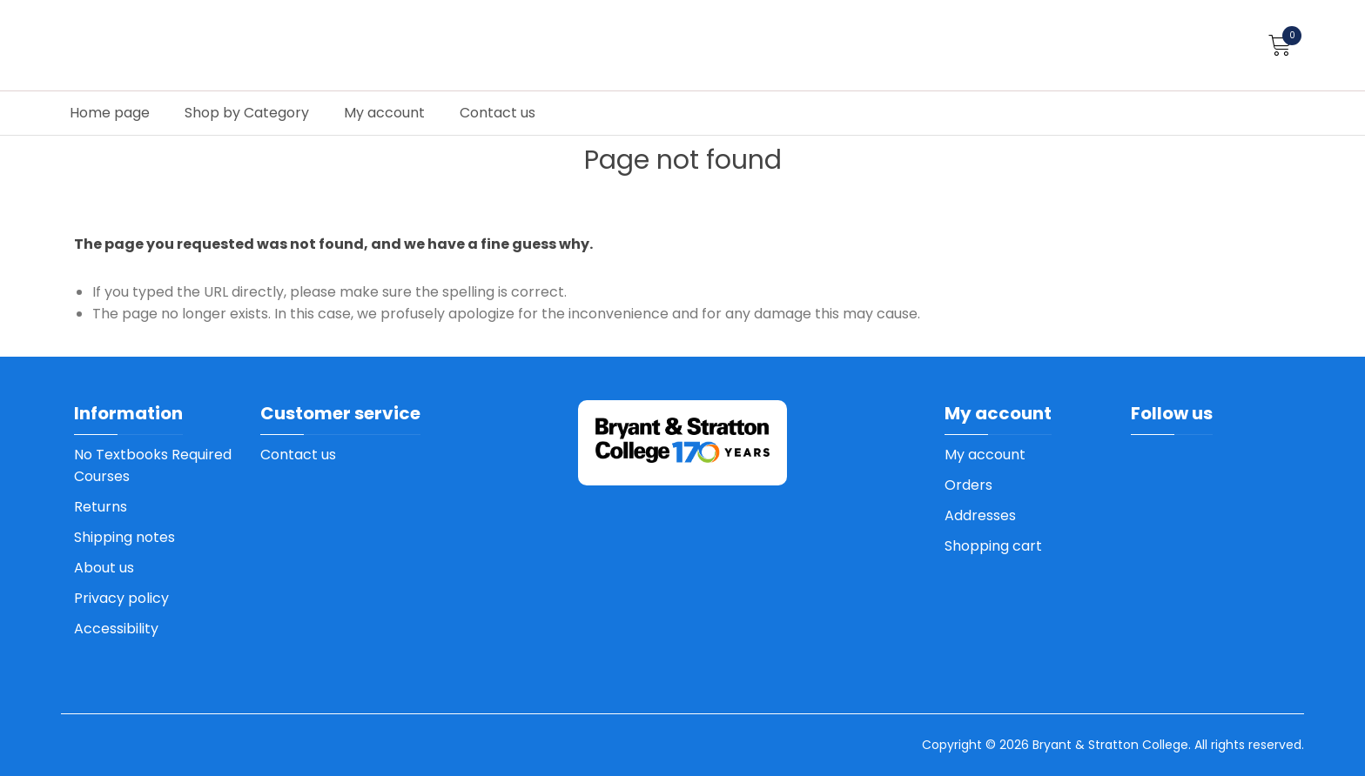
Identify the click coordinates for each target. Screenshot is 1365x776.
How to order (1281, 72)
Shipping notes (124, 537)
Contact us (497, 113)
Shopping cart (993, 546)
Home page (110, 113)
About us (104, 568)
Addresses (980, 515)
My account (384, 113)
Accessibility (116, 629)
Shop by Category (247, 113)
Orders (968, 485)
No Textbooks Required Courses (153, 465)
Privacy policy (121, 598)
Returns (100, 507)
